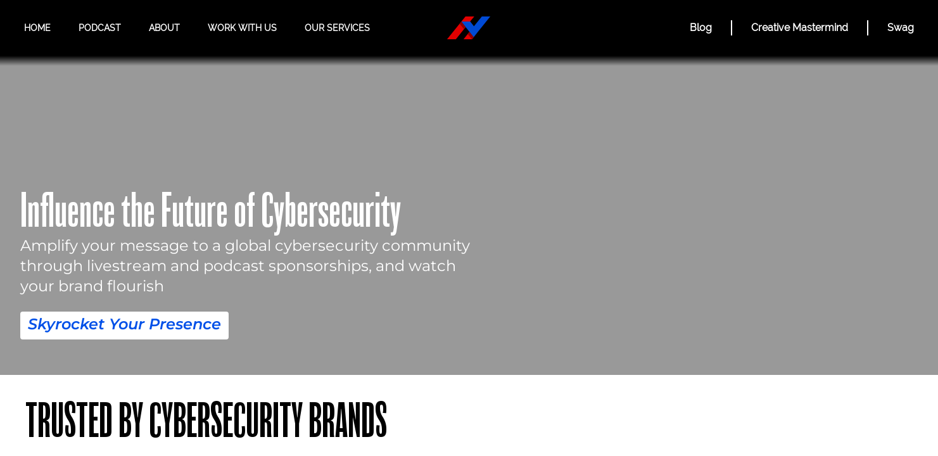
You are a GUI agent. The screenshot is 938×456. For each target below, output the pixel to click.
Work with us (241, 28)
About (163, 28)
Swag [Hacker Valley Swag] (900, 28)
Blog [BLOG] (688, 28)
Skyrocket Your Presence (124, 324)
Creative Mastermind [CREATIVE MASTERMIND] (793, 28)
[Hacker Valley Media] (468, 27)
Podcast (99, 28)
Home (37, 28)
